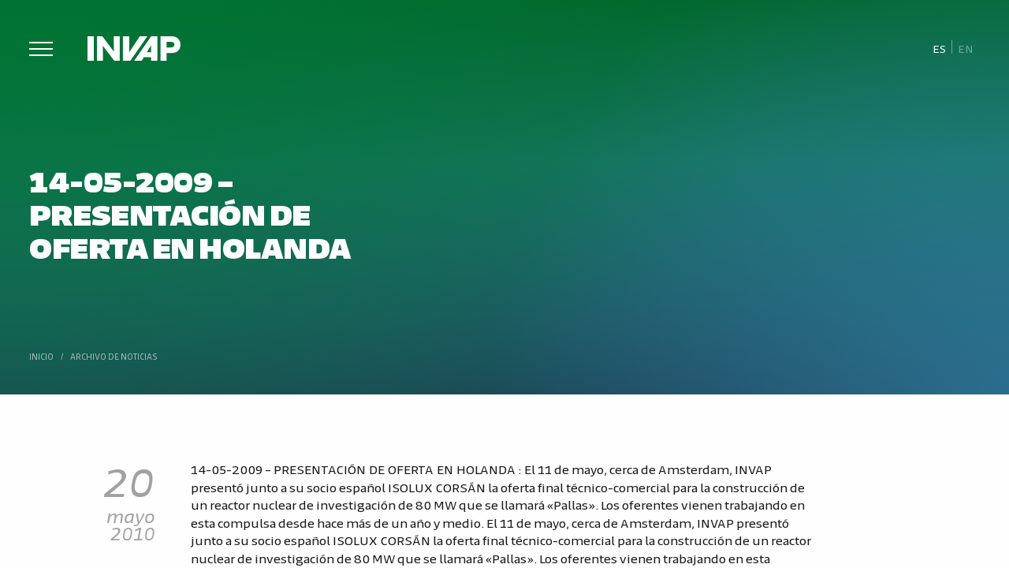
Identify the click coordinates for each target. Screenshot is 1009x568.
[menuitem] (939, 48)
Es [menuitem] (939, 48)
